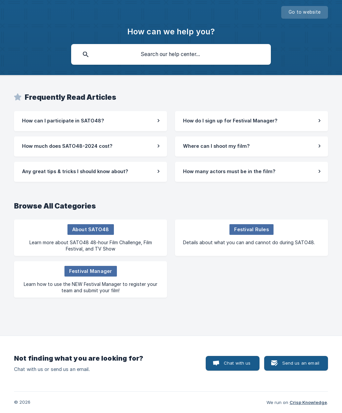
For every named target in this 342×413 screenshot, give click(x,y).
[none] (304, 12)
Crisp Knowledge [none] (308, 402)
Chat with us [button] (237, 363)
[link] (90, 121)
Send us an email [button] (300, 363)
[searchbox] (171, 54)
